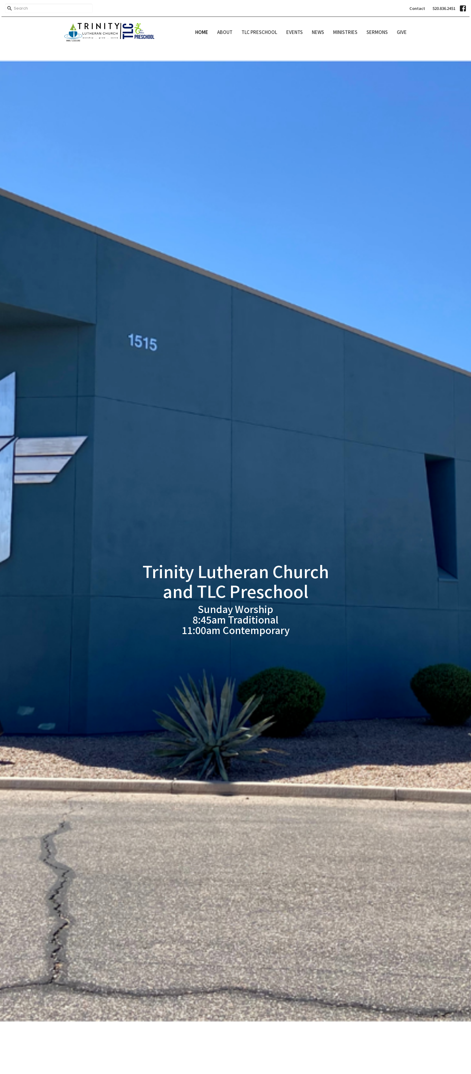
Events (294, 32)
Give (402, 32)
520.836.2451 (444, 8)
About (224, 32)
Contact (417, 8)
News (318, 32)
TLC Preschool (259, 32)
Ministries (345, 32)
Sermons (377, 32)
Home (201, 32)
